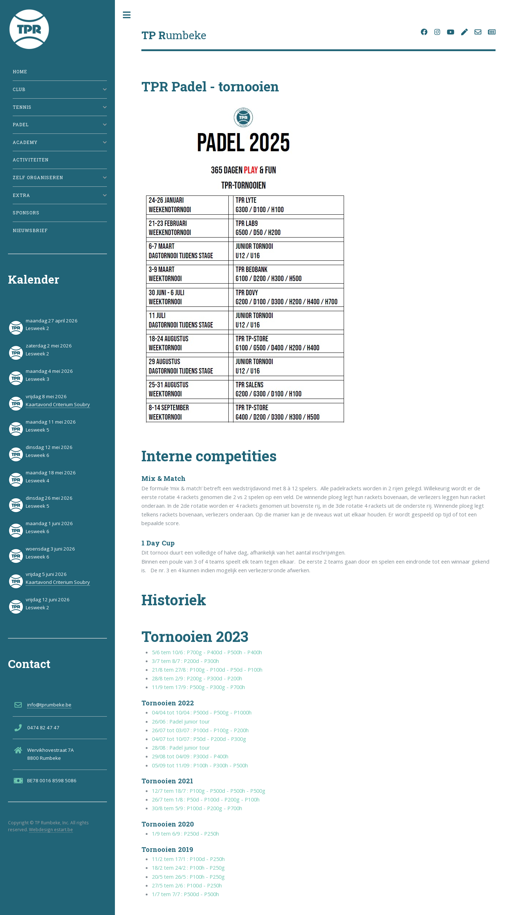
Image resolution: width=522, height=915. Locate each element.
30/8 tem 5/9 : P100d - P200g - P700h (197, 808)
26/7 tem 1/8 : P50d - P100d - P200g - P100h (206, 799)
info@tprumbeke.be (49, 704)
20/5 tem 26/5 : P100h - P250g (188, 876)
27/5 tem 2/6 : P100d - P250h (187, 885)
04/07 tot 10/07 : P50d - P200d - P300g (199, 738)
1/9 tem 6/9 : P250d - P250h (185, 833)
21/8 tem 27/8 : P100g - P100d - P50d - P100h (207, 669)
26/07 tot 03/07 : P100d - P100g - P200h (200, 730)
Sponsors (26, 212)
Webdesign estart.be (51, 829)
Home (20, 71)
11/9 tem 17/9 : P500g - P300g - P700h (198, 687)
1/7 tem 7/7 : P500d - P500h (185, 894)
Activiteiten (31, 159)
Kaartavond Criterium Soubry (58, 404)
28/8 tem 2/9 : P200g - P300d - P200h (197, 678)
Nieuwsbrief (30, 230)
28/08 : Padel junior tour (181, 747)
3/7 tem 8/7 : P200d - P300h (185, 660)
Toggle (127, 15)
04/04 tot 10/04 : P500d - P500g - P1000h (202, 712)
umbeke (173, 35)
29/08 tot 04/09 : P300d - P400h (190, 756)
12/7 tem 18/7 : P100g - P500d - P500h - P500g (208, 790)
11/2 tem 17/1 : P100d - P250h (188, 858)
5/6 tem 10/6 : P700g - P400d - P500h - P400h (207, 652)
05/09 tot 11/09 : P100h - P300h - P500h (200, 765)
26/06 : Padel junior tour (181, 721)
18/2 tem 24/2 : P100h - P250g (188, 867)
